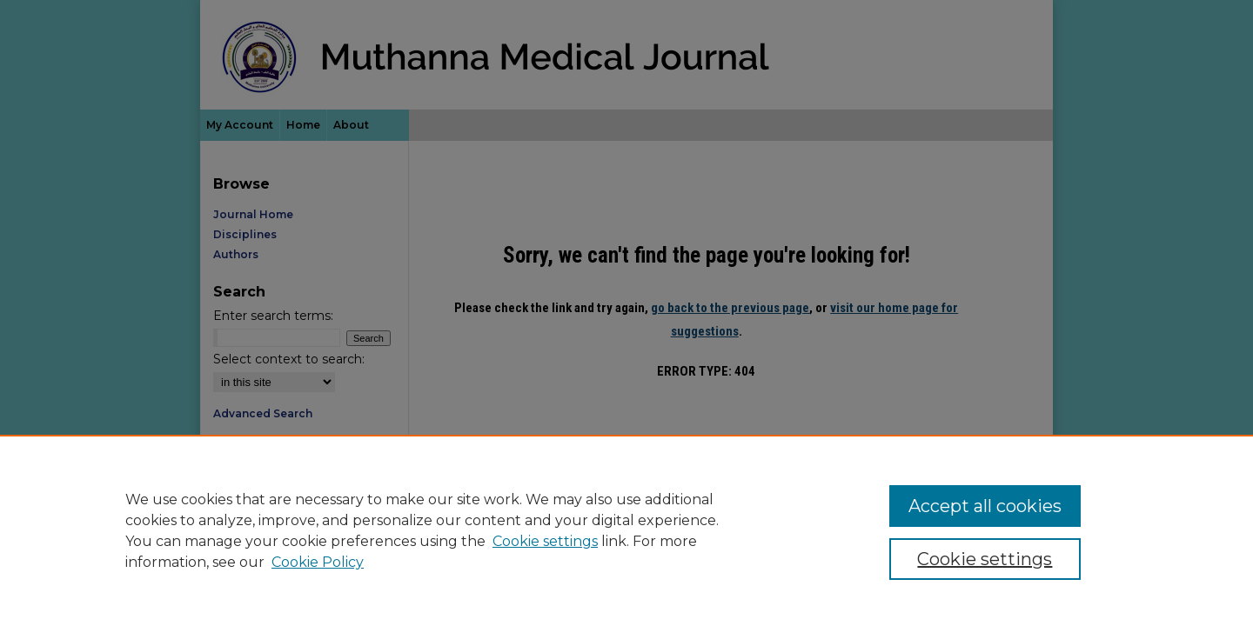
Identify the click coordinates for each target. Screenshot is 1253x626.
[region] (626, 530)
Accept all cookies (985, 506)
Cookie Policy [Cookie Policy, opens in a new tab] (317, 562)
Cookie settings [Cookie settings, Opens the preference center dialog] (984, 559)
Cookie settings (545, 541)
